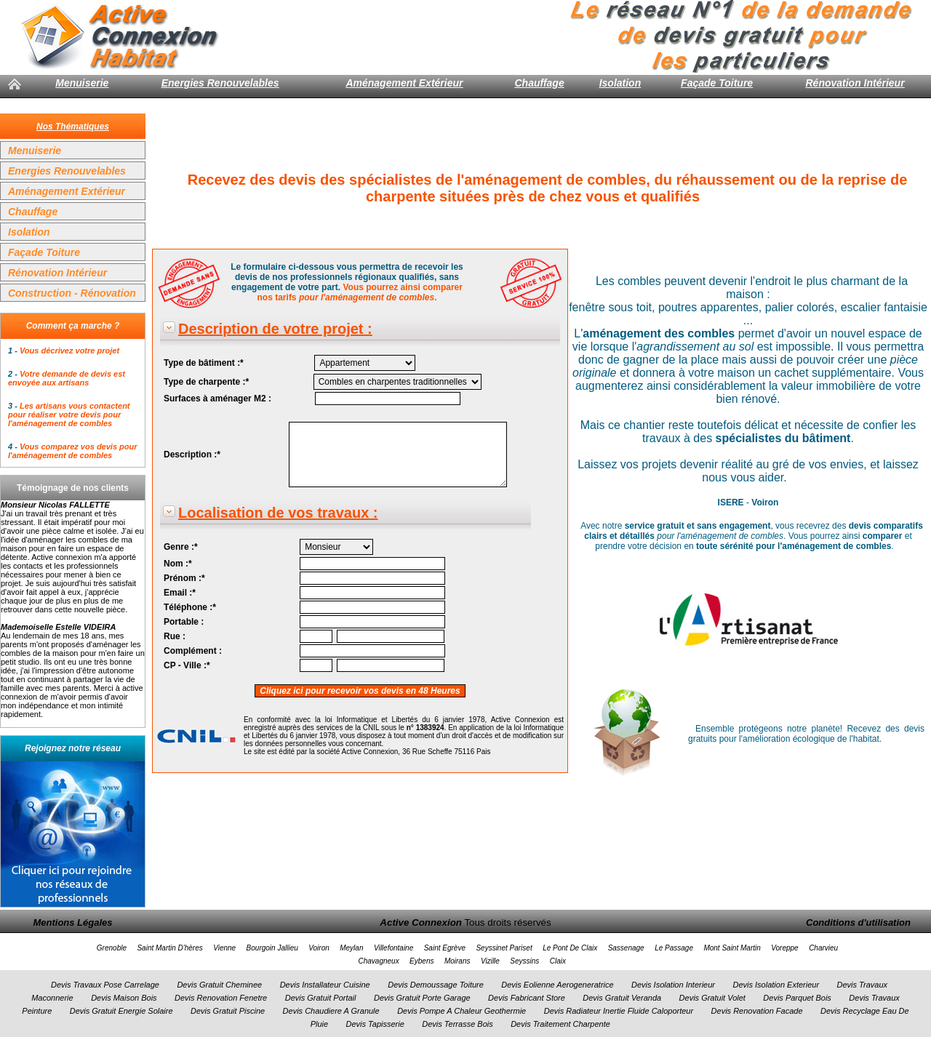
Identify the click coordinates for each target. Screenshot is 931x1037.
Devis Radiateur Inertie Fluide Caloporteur (618, 1010)
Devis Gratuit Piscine (228, 1010)
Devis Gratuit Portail (320, 997)
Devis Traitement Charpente (560, 1024)
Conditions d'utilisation (858, 922)
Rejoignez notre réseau (73, 748)
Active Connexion (421, 922)
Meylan (351, 948)
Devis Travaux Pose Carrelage (105, 984)
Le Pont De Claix (570, 948)
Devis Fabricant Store (526, 997)
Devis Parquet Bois (797, 997)
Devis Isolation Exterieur (775, 984)
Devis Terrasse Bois (457, 1024)
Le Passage (674, 948)
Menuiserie (81, 83)
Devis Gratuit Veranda (622, 997)
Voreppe (784, 948)
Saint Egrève (445, 948)
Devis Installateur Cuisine (325, 984)
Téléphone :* (190, 607)
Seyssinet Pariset (504, 948)
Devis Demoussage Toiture (436, 984)
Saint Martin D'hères (169, 948)
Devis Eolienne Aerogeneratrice (557, 984)
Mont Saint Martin (731, 948)
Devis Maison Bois (123, 997)
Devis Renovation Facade (757, 1010)
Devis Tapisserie (375, 1024)
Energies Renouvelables (220, 83)
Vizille (490, 961)
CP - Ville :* (187, 665)
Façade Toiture (717, 83)
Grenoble (112, 948)
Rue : (174, 636)
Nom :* (178, 563)
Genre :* (181, 547)
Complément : (193, 651)
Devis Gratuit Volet (712, 997)
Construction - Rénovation (72, 293)
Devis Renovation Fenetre (221, 997)
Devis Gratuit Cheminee (219, 984)
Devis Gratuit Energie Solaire (121, 1010)
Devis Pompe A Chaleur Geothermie (461, 1010)
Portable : (184, 622)
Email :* (180, 593)
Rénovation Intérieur (854, 83)
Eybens (421, 961)
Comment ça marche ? (73, 326)
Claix (558, 961)
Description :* (192, 454)
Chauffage (539, 83)
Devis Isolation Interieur (673, 984)
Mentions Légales (72, 922)
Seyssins (524, 961)
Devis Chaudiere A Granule (331, 1010)
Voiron (318, 948)
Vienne (224, 948)
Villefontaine (393, 948)
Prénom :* (184, 578)
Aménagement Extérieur (404, 83)
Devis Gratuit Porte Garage (422, 997)
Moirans (457, 961)
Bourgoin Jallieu (272, 948)
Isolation (620, 83)
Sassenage (626, 948)
